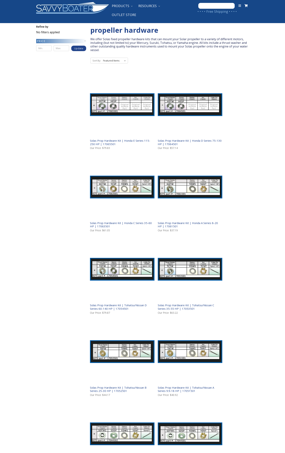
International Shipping (107, 395)
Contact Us (45, 390)
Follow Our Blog (155, 401)
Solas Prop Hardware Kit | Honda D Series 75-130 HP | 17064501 (167, 128)
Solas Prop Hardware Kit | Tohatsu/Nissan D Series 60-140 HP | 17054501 (168, 198)
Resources (149, 6)
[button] (61, 41)
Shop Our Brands (156, 395)
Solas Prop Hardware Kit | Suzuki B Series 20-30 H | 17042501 (220, 339)
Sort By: (97, 60)
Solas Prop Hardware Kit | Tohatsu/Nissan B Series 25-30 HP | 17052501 (113, 269)
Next (244, 358)
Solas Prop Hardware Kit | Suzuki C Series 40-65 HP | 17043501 (166, 339)
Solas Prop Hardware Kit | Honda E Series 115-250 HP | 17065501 (112, 128)
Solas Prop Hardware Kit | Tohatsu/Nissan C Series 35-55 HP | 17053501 (221, 198)
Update (78, 48)
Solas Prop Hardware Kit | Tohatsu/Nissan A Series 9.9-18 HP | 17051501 (167, 269)
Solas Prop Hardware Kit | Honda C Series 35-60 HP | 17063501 (220, 128)
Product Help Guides (159, 384)
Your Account (47, 395)
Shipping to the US (104, 384)
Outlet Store (124, 15)
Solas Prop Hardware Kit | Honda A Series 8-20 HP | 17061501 (112, 196)
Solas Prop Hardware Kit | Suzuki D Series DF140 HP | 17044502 (220, 267)
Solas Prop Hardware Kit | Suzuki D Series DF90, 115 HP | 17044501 (112, 339)
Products (122, 6)
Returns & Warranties (107, 401)
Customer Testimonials (161, 390)
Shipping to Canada (105, 390)
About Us (43, 384)
